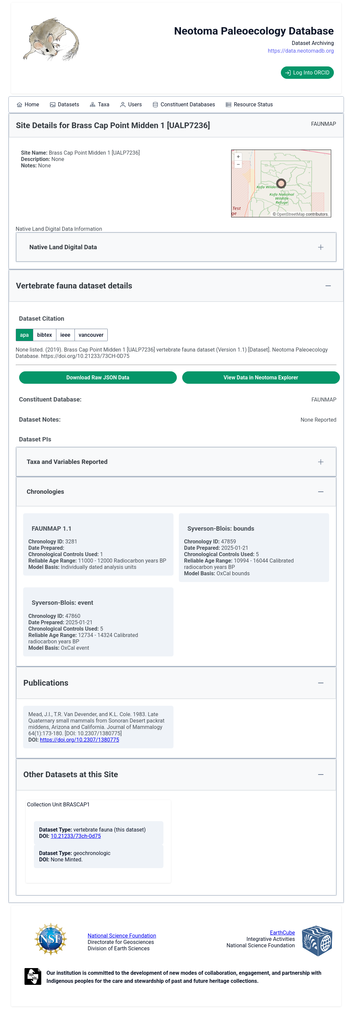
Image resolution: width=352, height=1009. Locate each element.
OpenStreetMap (291, 214)
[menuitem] (28, 104)
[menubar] (145, 104)
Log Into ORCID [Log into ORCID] (307, 72)
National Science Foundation (122, 936)
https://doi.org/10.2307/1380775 (79, 740)
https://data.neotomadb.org (301, 51)
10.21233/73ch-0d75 (76, 836)
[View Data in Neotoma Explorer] (261, 377)
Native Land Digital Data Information (59, 229)
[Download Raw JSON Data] (98, 377)
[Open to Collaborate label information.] (32, 977)
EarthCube (282, 933)
